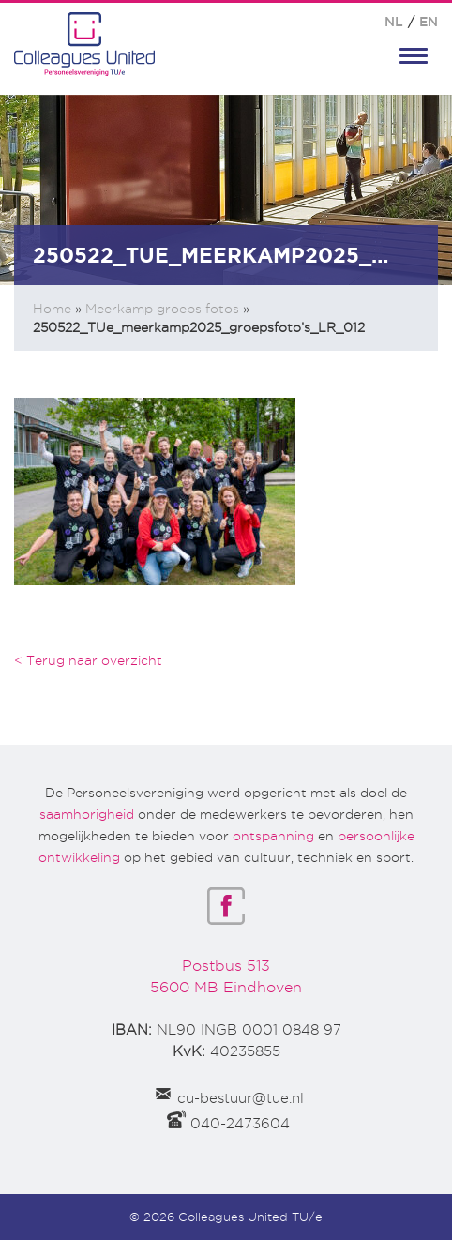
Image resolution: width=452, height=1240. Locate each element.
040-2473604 (240, 1123)
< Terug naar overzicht (88, 660)
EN (428, 21)
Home (52, 308)
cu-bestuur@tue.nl (240, 1098)
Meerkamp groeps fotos (162, 308)
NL (393, 21)
